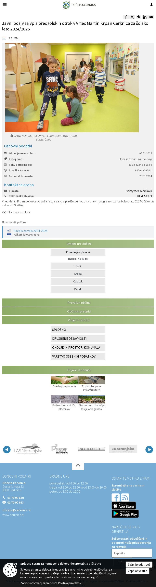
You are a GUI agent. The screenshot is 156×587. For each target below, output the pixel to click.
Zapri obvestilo (137, 571)
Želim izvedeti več (139, 564)
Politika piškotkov (69, 583)
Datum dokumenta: (18, 176)
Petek (78, 289)
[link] (126, 17)
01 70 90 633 (15, 502)
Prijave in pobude (79, 370)
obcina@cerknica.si (16, 510)
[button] (7, 449)
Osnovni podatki (16, 476)
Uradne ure (59, 476)
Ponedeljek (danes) (78, 252)
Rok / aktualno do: (18, 164)
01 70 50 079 (144, 196)
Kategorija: (13, 159)
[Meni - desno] (151, 4)
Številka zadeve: (16, 170)
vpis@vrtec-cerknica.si (139, 191)
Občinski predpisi (79, 311)
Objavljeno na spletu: (20, 153)
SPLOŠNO (59, 330)
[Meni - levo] (4, 4)
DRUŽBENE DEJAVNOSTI (69, 338)
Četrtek (78, 281)
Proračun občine (79, 303)
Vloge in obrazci (79, 320)
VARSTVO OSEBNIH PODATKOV (73, 356)
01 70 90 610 (15, 498)
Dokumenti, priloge (14, 222)
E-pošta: (11, 191)
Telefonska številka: (19, 196)
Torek (78, 266)
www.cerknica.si (13, 515)
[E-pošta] (132, 553)
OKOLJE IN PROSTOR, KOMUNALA (76, 347)
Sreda (78, 274)
